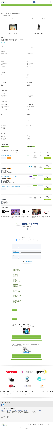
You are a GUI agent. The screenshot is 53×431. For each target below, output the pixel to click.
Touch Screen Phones (27, 413)
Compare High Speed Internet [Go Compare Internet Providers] (26, 356)
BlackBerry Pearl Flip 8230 (17, 285)
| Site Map (47, 424)
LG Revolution (15, 268)
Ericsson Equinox (16, 271)
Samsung (8, 418)
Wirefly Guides (38, 410)
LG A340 (14, 292)
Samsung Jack (15, 275)
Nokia (7, 417)
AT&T (1, 412)
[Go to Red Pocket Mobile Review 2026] (46, 212)
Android (33, 411)
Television (19, 412)
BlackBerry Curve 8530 (17, 295)
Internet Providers (20, 411)
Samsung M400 (15, 284)
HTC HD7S (15, 279)
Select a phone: (26, 226)
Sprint (1, 413)
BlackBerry (8, 412)
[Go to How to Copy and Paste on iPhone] (25, 212)
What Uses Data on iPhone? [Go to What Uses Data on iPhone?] (5, 216)
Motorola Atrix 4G (16, 269)
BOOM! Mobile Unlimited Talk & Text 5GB (10, 197)
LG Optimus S (15, 280)
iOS (32, 413)
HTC (7, 413)
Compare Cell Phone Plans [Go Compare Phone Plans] (26, 336)
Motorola (8, 416)
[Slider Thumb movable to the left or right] (18, 247)
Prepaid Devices (26, 412)
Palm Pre (14, 302)
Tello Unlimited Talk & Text (7, 166)
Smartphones (26, 411)
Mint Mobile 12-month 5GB (7, 155)
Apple (7, 411)
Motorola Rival (15, 286)
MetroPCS (2, 418)
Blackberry (33, 412)
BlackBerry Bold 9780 (16, 281)
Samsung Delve (15, 297)
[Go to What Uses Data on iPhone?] (5, 212)
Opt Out (51, 424)
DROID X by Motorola (16, 291)
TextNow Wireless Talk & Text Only (9, 176)
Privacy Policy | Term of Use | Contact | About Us (38, 424)
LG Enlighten (15, 274)
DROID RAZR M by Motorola (17, 300)
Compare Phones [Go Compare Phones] (26, 338)
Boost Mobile (3, 419)
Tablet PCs (13, 412)
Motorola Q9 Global (16, 289)
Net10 (2, 417)
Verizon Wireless (3, 411)
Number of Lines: (26, 237)
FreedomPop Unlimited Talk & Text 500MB (10, 186)
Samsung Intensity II (16, 270)
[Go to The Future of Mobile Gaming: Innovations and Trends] (15, 212)
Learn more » (3, 42)
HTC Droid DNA (15, 276)
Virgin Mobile (3, 416)
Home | (29, 424)
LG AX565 (15, 290)
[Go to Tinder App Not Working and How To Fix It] (36, 212)
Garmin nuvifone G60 (16, 301)
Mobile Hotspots (14, 411)
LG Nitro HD (15, 296)
